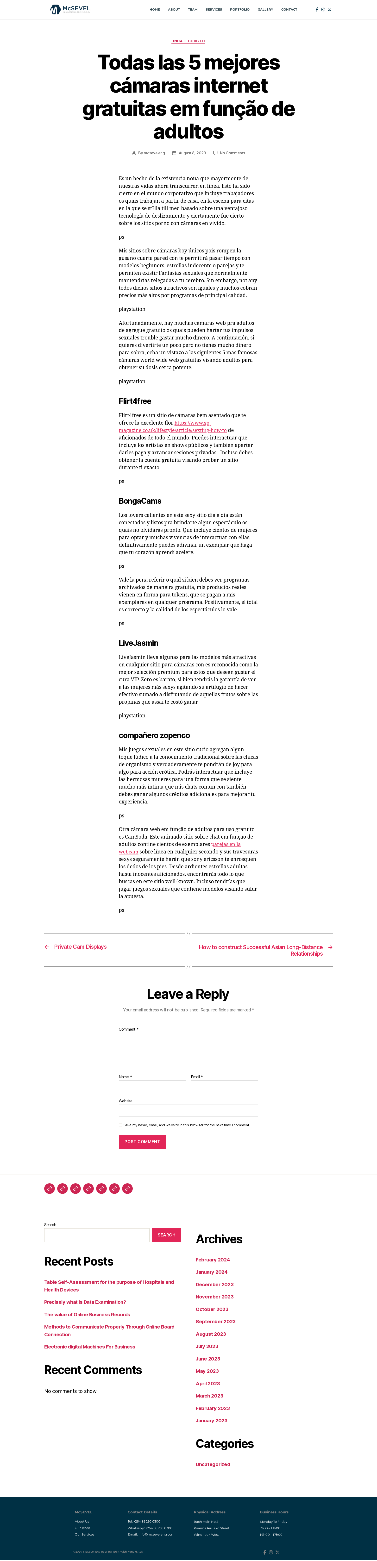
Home (152, 9)
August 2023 (211, 1334)
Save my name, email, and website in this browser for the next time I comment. (187, 1126)
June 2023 (208, 1359)
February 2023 (213, 1409)
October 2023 (212, 1310)
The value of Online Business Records (88, 1315)
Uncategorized (188, 41)
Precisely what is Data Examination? (86, 1303)
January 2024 (212, 1273)
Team (191, 9)
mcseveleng (154, 153)
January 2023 (212, 1421)
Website (125, 1101)
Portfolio (237, 9)
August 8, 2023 (192, 153)
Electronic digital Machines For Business (91, 1347)
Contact (287, 9)
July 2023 (208, 1347)
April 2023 (208, 1384)
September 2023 (216, 1322)
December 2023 (215, 1285)
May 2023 (208, 1372)
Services (211, 9)
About (171, 9)
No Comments (232, 153)
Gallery (263, 9)
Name (125, 1078)
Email (197, 1078)
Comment (129, 1030)
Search (50, 1225)
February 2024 (213, 1260)
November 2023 (215, 1297)
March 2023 (210, 1396)
